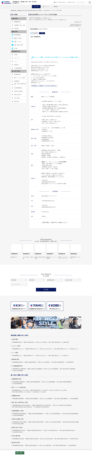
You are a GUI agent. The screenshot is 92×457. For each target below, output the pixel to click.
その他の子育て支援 (74, 438)
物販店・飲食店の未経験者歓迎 (33, 381)
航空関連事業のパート (17, 355)
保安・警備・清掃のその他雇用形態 (67, 368)
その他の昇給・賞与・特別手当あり (41, 406)
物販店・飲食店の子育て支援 (32, 438)
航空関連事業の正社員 (17, 342)
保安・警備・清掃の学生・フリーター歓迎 (21, 391)
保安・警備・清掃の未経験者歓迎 (64, 381)
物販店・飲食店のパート (29, 355)
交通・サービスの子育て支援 (46, 438)
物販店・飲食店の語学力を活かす (35, 430)
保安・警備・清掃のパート (54, 355)
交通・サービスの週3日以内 (45, 445)
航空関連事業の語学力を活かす (19, 430)
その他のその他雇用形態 (18, 370)
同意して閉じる (19, 452)
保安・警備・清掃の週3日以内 (59, 445)
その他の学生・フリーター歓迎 (39, 391)
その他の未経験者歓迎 (17, 383)
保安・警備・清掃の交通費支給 (61, 398)
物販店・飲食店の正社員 (29, 342)
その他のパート (65, 355)
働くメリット (46, 6)
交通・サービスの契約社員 (44, 362)
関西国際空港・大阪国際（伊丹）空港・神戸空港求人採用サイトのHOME (26, 10)
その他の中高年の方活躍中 (18, 423)
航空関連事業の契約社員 (18, 362)
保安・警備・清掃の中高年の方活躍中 (71, 421)
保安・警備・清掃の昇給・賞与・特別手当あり (22, 406)
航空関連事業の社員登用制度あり (20, 413)
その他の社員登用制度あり (18, 415)
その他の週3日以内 (72, 445)
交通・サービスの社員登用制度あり (53, 413)
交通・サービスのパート (42, 355)
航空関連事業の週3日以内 (18, 445)
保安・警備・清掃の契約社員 (58, 362)
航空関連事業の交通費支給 (18, 398)
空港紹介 (56, 6)
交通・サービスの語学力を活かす (51, 430)
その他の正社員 (65, 342)
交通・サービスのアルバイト (46, 348)
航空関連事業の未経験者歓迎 (19, 381)
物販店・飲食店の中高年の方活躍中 (36, 421)
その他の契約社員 (70, 362)
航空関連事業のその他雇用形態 (19, 368)
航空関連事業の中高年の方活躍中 (20, 421)
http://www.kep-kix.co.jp (48, 200)
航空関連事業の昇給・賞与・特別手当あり (21, 405)
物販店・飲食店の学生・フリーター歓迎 (39, 390)
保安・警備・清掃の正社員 (54, 342)
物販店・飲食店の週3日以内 (31, 445)
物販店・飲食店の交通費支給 (32, 398)
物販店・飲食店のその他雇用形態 (35, 368)
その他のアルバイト (74, 348)
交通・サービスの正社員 (42, 342)
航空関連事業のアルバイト (18, 348)
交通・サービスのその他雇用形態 (51, 368)
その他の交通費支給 (74, 398)
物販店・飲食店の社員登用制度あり (36, 413)
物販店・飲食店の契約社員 (30, 362)
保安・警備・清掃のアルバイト (61, 348)
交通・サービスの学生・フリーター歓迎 (58, 390)
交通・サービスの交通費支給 (46, 398)
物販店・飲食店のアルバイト (32, 348)
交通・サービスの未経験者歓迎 (48, 381)
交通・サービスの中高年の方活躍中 (53, 421)
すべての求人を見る (60, 2)
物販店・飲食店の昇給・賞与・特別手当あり (41, 405)
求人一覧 (36, 6)
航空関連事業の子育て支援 (18, 438)
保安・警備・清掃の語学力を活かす (67, 430)
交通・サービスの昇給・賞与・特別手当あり (62, 405)
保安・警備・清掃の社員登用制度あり (71, 413)
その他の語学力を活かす (18, 431)
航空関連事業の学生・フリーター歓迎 (20, 390)
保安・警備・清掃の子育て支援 (61, 438)
